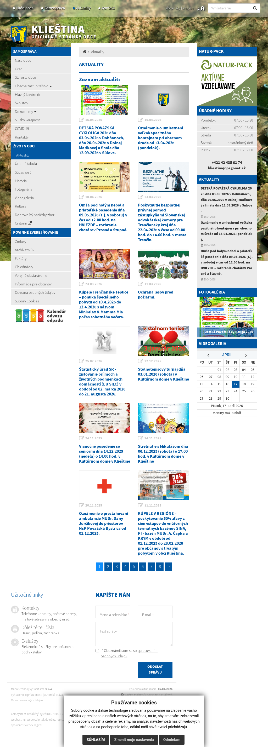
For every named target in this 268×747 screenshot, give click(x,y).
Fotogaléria (23, 189)
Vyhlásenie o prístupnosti (26, 695)
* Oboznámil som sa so (127, 653)
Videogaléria (24, 198)
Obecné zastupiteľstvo (33, 86)
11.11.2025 (152, 505)
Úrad (19, 69)
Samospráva (54, 7)
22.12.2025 (152, 361)
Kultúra (20, 206)
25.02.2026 (94, 361)
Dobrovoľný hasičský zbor (34, 214)
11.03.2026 (152, 284)
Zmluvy (20, 241)
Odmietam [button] (171, 740)
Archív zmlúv (24, 250)
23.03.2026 (152, 197)
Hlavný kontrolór (28, 94)
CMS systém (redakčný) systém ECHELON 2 (37, 714)
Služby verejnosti (28, 120)
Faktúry (20, 258)
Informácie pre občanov (33, 284)
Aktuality (83, 7)
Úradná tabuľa (26, 163)
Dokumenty (25, 111)
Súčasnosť (23, 172)
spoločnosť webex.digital (26, 725)
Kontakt (108, 7)
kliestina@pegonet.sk (227, 168)
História (21, 181)
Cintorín (23, 223)
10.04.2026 (152, 120)
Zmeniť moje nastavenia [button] (134, 740)
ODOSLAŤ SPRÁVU (155, 669)
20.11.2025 (94, 505)
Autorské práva (53, 695)
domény (50, 719)
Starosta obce (25, 77)
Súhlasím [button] (96, 740)
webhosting (18, 719)
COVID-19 (22, 128)
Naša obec (24, 7)
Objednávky (24, 267)
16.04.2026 (94, 120)
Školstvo (21, 103)
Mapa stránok (19, 689)
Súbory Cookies (27, 301)
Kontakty (22, 137)
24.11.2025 (94, 438)
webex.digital (35, 719)
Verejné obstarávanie (31, 275)
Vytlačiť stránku (41, 689)
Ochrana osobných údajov (35, 292)
